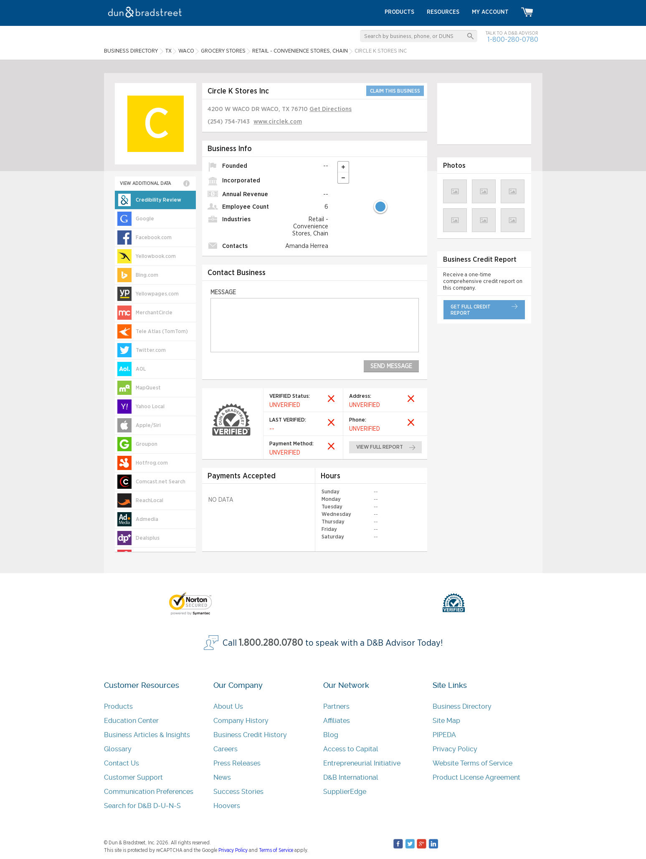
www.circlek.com (277, 122)
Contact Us (121, 763)
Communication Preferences (148, 792)
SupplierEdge (344, 792)
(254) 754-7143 (229, 122)
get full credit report (471, 310)
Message (223, 292)
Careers (225, 749)
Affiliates (336, 721)
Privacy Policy (455, 749)
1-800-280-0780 (512, 39)
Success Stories (238, 792)
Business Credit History (250, 735)
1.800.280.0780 (271, 643)
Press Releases (237, 763)
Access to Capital (350, 749)
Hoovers (226, 806)
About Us (228, 706)
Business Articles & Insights (147, 735)
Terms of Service (276, 850)
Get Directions (330, 109)
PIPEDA (444, 735)
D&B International (350, 777)
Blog (330, 735)
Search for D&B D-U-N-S (142, 806)
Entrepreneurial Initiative (361, 763)
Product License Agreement (476, 777)
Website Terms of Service (472, 763)
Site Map (446, 721)
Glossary (118, 749)
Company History (241, 721)
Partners (336, 706)
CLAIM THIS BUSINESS (395, 90)
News (222, 777)
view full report (379, 447)
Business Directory (462, 706)
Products (118, 706)
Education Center (131, 721)
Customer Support (133, 777)
